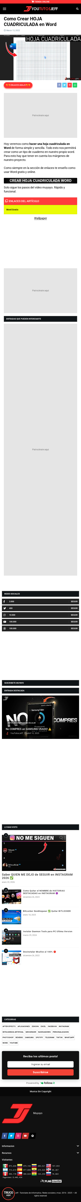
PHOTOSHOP (8, 1037)
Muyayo (37, 1113)
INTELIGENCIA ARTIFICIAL (13, 1032)
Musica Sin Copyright (40, 1091)
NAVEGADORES (44, 1032)
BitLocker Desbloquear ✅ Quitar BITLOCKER (47, 911)
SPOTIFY (39, 1037)
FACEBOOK (52, 1026)
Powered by (40, 1083)
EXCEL (43, 1026)
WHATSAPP (69, 1037)
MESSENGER (31, 1032)
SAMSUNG (29, 1037)
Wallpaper (40, 218)
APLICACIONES (24, 1026)
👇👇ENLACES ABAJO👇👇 (18, 85)
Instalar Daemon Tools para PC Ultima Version (47, 931)
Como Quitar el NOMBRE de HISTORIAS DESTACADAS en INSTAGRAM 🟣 (44, 892)
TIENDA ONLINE (40, 1)
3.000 (8, 601)
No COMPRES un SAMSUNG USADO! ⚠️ (28, 729)
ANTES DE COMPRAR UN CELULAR (22, 723)
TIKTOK (59, 1037)
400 (8, 608)
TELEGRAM (49, 1037)
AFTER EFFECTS (9, 1026)
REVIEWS (19, 1037)
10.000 (9, 615)
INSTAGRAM (64, 1026)
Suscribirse (40, 1072)
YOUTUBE (14, 1043)
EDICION (35, 1026)
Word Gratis (12, 209)
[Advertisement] (40, 115)
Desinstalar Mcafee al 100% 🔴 (39, 952)
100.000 (9, 621)
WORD (5, 1043)
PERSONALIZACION (61, 1032)
